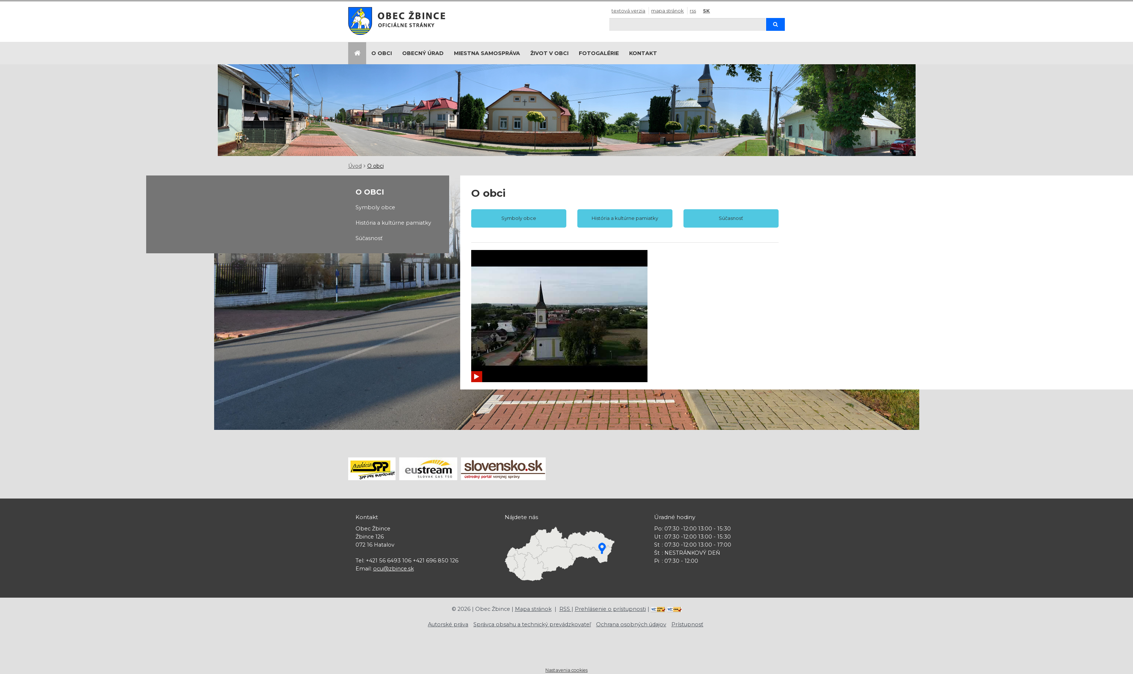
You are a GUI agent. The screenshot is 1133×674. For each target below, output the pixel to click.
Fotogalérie (599, 53)
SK (706, 11)
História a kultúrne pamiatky (393, 223)
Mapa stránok (667, 11)
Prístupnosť (687, 624)
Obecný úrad (423, 53)
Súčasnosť (369, 238)
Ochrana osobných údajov (631, 624)
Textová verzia (628, 11)
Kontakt (643, 53)
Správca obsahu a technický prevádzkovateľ (532, 624)
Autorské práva (448, 624)
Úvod (355, 166)
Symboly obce (375, 207)
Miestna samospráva (487, 53)
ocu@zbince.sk (393, 568)
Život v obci (549, 53)
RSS (693, 11)
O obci (381, 53)
